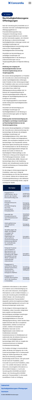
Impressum (4, 391)
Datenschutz (5, 385)
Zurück (7, 14)
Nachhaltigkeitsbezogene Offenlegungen (14, 388)
